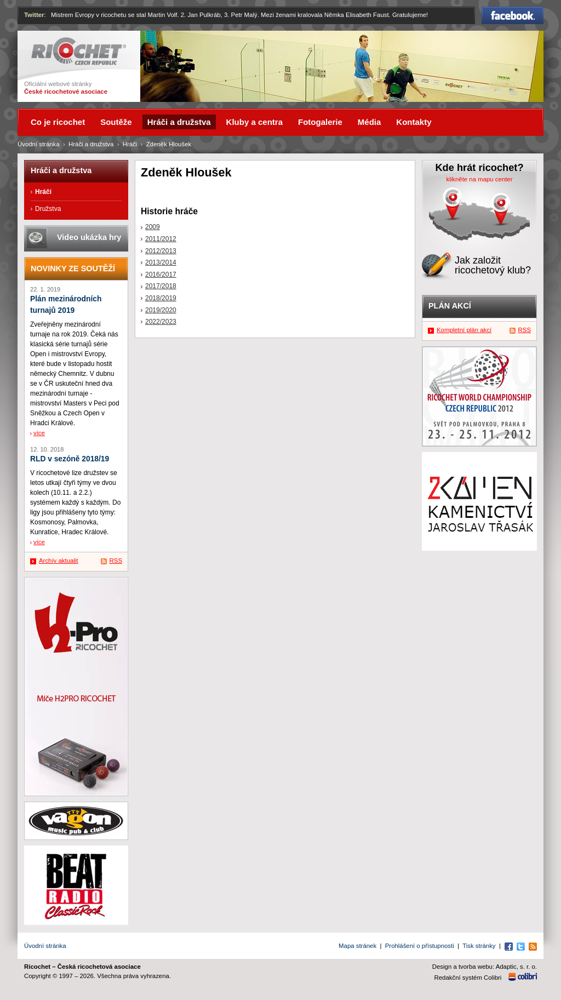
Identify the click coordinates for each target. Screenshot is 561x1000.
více (39, 433)
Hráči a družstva (90, 144)
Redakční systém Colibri (468, 977)
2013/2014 (160, 262)
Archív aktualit (58, 560)
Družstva (48, 209)
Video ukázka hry (89, 237)
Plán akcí (449, 305)
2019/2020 (160, 310)
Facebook (512, 15)
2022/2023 (160, 321)
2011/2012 (160, 239)
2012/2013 (160, 251)
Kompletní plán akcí (464, 330)
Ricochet (78, 51)
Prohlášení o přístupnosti (419, 945)
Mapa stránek (357, 945)
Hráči (130, 144)
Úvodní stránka (39, 144)
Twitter (34, 15)
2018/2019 (160, 298)
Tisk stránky (478, 945)
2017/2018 (160, 286)
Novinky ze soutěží (73, 268)
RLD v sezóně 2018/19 (69, 459)
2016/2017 (160, 274)
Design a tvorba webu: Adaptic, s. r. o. (484, 966)
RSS (116, 560)
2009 (152, 227)
